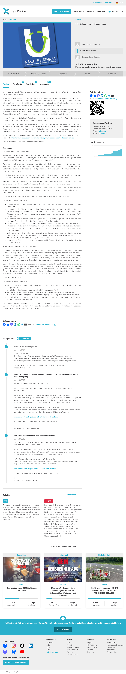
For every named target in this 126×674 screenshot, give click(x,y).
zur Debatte (71, 495)
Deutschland (21, 555)
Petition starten (61, 12)
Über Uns (101, 12)
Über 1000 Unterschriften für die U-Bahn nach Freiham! (34, 436)
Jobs (48, 645)
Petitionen (79, 12)
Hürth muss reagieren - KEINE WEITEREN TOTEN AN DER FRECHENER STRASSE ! (104, 590)
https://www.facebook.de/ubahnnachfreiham (57, 138)
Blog (48, 647)
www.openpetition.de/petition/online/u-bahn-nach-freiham (36, 417)
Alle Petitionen (92, 645)
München (12, 20)
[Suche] (122, 11)
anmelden (109, 3)
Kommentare (44, 83)
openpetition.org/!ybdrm (45, 324)
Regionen (90, 652)
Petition (6, 84)
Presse (48, 650)
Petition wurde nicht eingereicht (25, 347)
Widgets (70, 645)
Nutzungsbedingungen (115, 645)
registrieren (97, 3)
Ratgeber (90, 643)
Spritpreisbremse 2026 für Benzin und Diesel (22, 589)
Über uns (49, 643)
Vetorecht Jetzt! (72, 655)
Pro (5, 501)
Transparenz (111, 643)
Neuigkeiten (30, 83)
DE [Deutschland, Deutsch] (118, 3)
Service (90, 12)
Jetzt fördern (63, 629)
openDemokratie (73, 647)
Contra (48, 501)
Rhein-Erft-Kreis (104, 555)
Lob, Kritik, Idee (52, 652)
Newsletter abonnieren (15, 662)
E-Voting (70, 652)
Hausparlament (72, 650)
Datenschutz (111, 647)
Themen (90, 650)
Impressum (111, 650)
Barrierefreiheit (112, 652)
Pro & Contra (17, 83)
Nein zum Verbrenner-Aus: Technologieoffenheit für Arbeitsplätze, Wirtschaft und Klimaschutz (63, 592)
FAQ (68, 643)
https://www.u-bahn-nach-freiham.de (25, 138)
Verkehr (78, 20)
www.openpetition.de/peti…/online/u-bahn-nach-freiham (35, 469)
